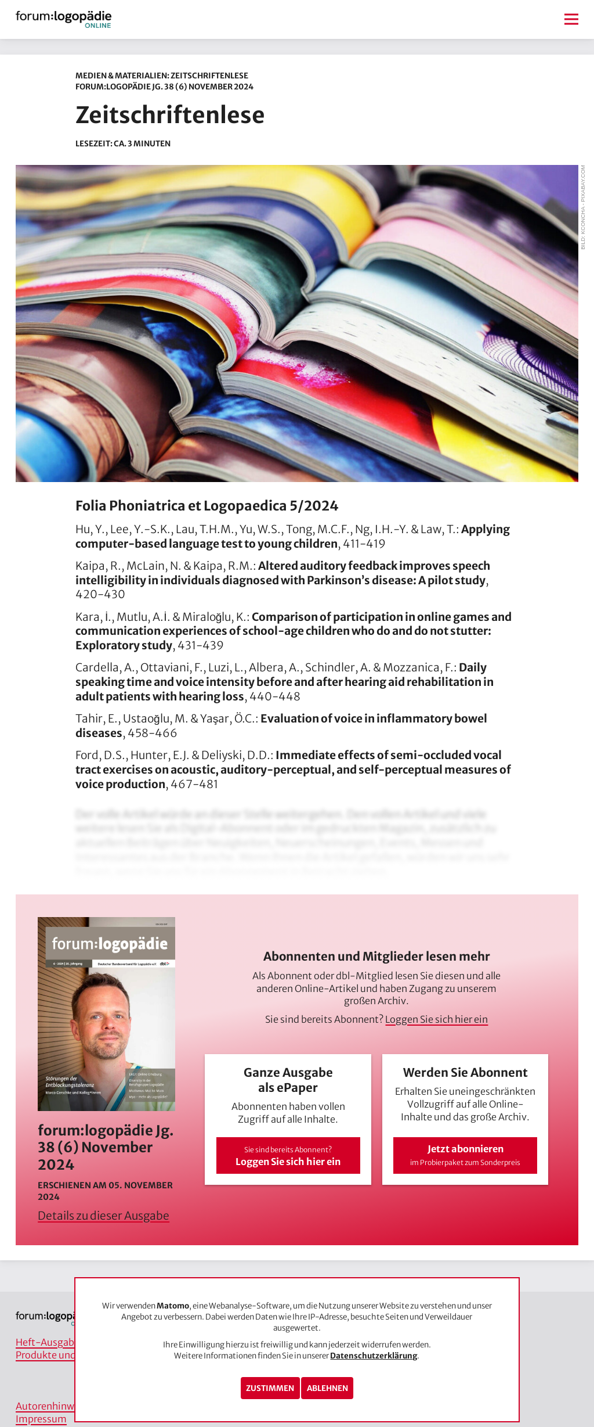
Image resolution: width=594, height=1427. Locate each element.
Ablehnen (327, 1388)
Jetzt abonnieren (465, 1155)
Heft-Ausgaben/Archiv (66, 1342)
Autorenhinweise (54, 1406)
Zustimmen (270, 1388)
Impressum (41, 1419)
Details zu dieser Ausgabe (103, 1216)
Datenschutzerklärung (373, 1356)
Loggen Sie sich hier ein (436, 1019)
